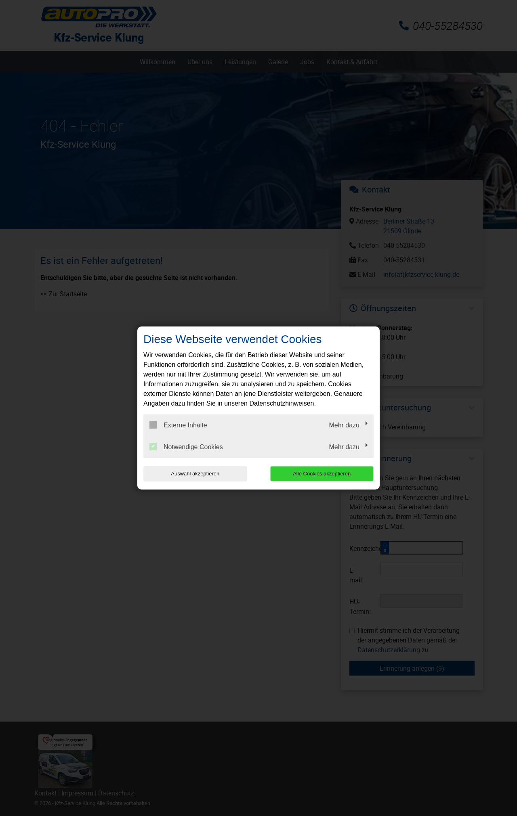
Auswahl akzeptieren (195, 474)
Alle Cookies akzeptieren (322, 474)
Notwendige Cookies (186, 446)
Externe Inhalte (178, 425)
